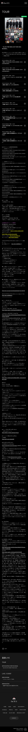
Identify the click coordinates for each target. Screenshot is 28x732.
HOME (5, 706)
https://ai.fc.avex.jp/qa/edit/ (8, 439)
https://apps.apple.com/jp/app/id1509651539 (12, 310)
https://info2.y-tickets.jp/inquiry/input (10, 432)
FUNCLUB (5, 712)
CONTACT (14, 718)
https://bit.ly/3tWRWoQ (16, 243)
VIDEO (14, 706)
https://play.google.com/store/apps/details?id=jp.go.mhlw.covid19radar (13, 548)
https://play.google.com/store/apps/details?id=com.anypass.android (14, 315)
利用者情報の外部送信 (19, 729)
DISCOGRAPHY (21, 706)
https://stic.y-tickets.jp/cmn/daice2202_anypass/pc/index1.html (14, 378)
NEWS (9, 706)
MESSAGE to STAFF (21, 712)
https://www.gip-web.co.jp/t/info (14, 456)
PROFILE (11, 709)
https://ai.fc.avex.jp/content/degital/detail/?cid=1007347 (13, 290)
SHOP (16, 709)
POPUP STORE (23, 709)
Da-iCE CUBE (12, 712)
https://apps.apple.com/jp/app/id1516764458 (12, 552)
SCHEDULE (4, 709)
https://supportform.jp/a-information (9, 445)
